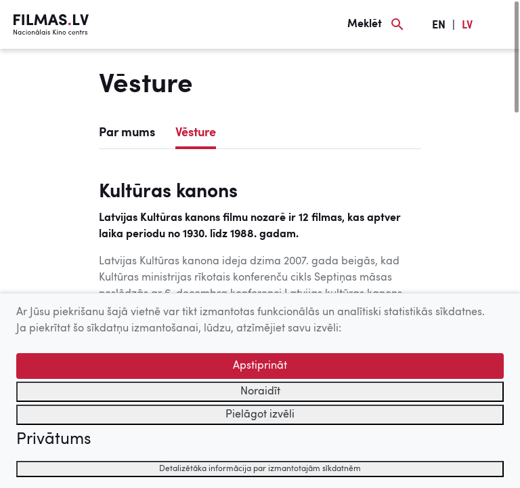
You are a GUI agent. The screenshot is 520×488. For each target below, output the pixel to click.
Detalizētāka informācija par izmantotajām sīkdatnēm (260, 469)
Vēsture (195, 133)
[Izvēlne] (500, 24)
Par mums (127, 133)
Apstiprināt (260, 366)
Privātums (53, 440)
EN (439, 25)
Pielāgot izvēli (260, 414)
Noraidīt (260, 391)
